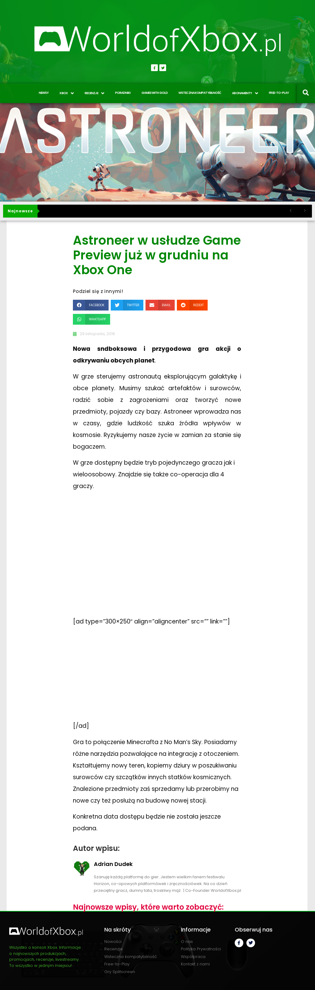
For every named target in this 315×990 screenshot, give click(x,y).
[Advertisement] (119, 677)
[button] (91, 305)
